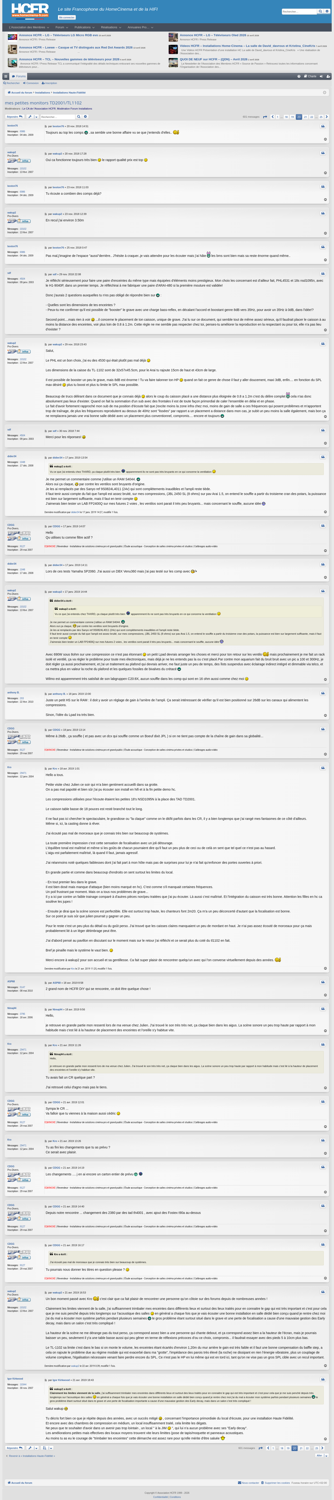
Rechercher (13, 83)
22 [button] (311, 117)
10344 (23, 1380)
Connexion (32, 83)
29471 (23, 770)
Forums (21, 76)
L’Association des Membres (27, 27)
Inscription (51, 83)
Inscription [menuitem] (329, 77)
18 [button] (286, 117)
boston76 (12, 125)
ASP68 (11, 978)
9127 (22, 543)
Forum (60, 27)
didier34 (11, 453)
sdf (9, 270)
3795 (22, 1010)
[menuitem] (298, 76)
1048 (22, 459)
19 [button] (292, 117)
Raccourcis (6, 77)
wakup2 (11, 151)
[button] (264, 117)
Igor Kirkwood (15, 1374)
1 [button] (277, 117)
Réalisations (109, 27)
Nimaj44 (11, 1004)
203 (22, 695)
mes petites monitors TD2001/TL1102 (43, 103)
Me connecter (66, 17)
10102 (23, 167)
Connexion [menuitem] (322, 77)
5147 (22, 984)
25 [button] (321, 117)
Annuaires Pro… (139, 27)
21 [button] (305, 117)
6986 (22, 131)
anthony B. (13, 689)
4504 (22, 276)
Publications (83, 27)
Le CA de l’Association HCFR (39, 108)
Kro (9, 764)
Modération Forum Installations (74, 108)
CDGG (10, 522)
